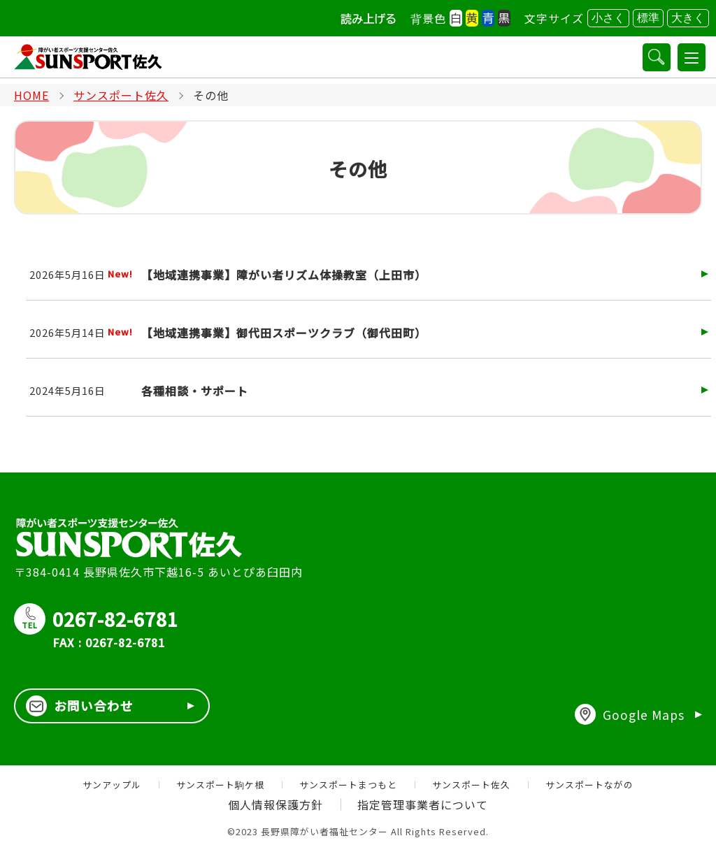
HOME (31, 95)
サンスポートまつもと (348, 784)
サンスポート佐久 (121, 95)
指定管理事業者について (423, 805)
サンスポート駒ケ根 (220, 784)
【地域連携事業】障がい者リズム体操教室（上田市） (284, 274)
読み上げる (368, 18)
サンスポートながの (589, 784)
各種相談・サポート (194, 390)
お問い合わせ (80, 705)
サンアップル (112, 784)
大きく (688, 18)
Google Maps (629, 715)
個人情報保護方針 (275, 805)
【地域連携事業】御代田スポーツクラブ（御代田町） (284, 332)
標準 (648, 18)
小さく (608, 18)
